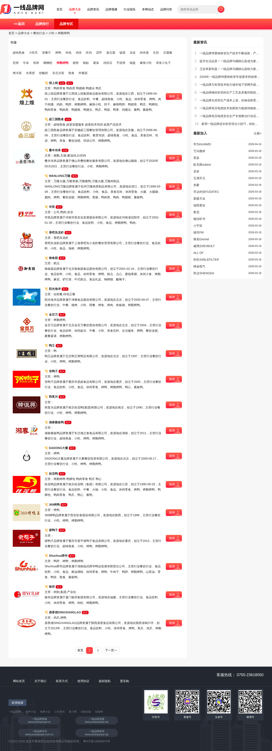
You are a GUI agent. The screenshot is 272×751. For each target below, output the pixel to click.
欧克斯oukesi (202, 164)
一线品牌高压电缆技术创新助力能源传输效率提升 (232, 108)
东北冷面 (58, 73)
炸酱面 (83, 73)
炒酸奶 (43, 73)
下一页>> (111, 650)
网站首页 (19, 681)
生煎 (156, 52)
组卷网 (99, 711)
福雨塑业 (199, 205)
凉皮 (133, 52)
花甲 (99, 52)
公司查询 (59, 711)
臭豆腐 (110, 52)
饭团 (122, 52)
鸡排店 (107, 62)
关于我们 (40, 681)
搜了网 (72, 711)
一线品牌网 (14, 711)
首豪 (196, 185)
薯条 (96, 62)
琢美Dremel (201, 239)
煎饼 (16, 62)
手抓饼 (120, 62)
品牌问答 (166, 9)
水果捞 (30, 73)
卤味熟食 (19, 52)
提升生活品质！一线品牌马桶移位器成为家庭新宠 (232, 61)
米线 (68, 52)
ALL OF (198, 253)
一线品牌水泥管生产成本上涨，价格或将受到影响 (232, 100)
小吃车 (33, 52)
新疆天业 (199, 198)
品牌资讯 (93, 9)
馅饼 (36, 62)
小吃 (51, 33)
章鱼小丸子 (163, 62)
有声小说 (31, 711)
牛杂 (26, 62)
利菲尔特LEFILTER (206, 259)
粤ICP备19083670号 (96, 741)
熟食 (71, 73)
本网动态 (148, 9)
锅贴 (86, 62)
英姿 (196, 157)
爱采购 (124, 681)
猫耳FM (198, 232)
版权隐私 (105, 681)
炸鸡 (89, 52)
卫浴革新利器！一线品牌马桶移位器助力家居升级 (232, 69)
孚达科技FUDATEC (206, 191)
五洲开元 (199, 178)
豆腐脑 (167, 52)
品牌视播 (111, 9)
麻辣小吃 (146, 62)
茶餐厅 (46, 52)
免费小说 (45, 711)
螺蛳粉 (47, 62)
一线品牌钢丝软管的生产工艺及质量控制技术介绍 (232, 92)
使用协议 (83, 681)
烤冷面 (17, 73)
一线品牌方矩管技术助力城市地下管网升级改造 (231, 84)
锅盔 (133, 62)
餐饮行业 (39, 33)
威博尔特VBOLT (204, 246)
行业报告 (130, 9)
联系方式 (62, 681)
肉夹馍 (144, 52)
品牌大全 (75, 9)
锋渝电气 (199, 266)
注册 (257, 133)
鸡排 (79, 52)
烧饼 (76, 62)
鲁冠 (196, 212)
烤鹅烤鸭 (64, 33)
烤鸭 (58, 52)
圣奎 (196, 171)
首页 (59, 9)
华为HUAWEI (202, 144)
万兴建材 (199, 151)
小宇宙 (197, 225)
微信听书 (199, 219)
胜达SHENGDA (203, 273)
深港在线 (86, 711)
